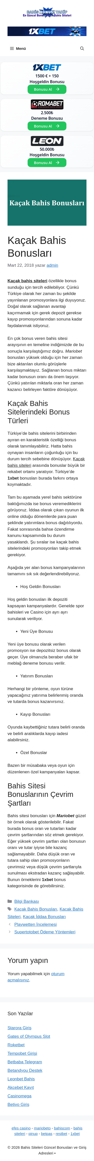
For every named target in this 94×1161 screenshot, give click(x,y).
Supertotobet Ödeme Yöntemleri (44, 932)
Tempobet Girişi (22, 1053)
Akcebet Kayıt (21, 1087)
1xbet (75, 1133)
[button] (82, 48)
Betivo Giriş (18, 1104)
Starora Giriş (19, 1028)
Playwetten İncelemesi (35, 924)
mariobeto (42, 1128)
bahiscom (62, 1128)
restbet (61, 1133)
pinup (33, 1133)
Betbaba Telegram (25, 1062)
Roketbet (16, 1045)
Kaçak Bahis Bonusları (35, 909)
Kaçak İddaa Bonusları (44, 916)
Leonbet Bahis (21, 1079)
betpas (46, 1133)
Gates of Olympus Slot (29, 1036)
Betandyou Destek (25, 1070)
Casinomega (19, 1096)
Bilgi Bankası (26, 901)
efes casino (21, 1128)
